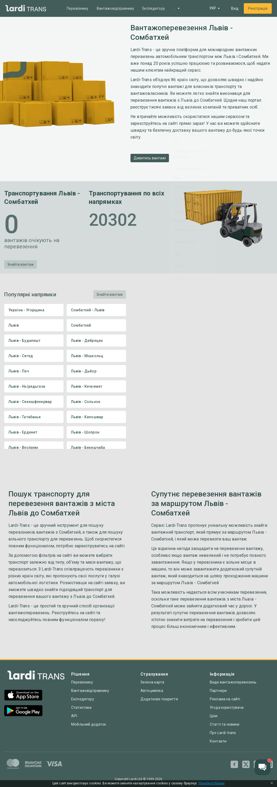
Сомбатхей (96, 325)
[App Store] (23, 696)
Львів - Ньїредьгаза (33, 386)
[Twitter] (246, 764)
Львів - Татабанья (33, 417)
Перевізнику (78, 8)
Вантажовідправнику (116, 8)
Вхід (235, 8)
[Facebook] (234, 764)
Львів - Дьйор (96, 371)
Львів (33, 325)
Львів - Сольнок (96, 402)
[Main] (25, 8)
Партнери (218, 690)
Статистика (81, 707)
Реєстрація (258, 8)
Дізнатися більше (211, 783)
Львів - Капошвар (96, 417)
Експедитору (154, 8)
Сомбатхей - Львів (96, 310)
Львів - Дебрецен (96, 340)
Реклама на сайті (225, 699)
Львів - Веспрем (33, 447)
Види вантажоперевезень (233, 682)
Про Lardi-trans (223, 733)
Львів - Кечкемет (96, 386)
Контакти (218, 741)
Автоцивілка (151, 690)
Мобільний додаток (88, 724)
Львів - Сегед (33, 356)
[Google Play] (23, 711)
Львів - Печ (33, 371)
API (74, 716)
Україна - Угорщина (33, 310)
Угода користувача (227, 707)
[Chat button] (262, 767)
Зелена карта (152, 682)
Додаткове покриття (159, 699)
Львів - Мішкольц (96, 356)
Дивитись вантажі (150, 158)
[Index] (36, 676)
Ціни (214, 716)
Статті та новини (224, 724)
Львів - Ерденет (33, 432)
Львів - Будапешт (33, 340)
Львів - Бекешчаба (96, 447)
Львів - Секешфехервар (33, 402)
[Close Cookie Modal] (271, 783)
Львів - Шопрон (96, 432)
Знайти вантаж (20, 264)
